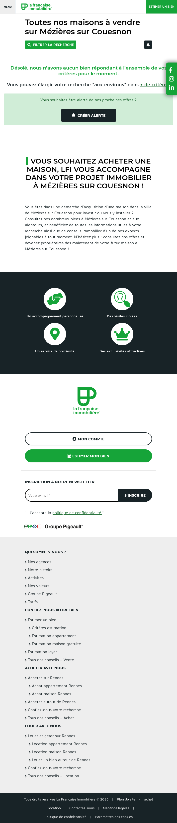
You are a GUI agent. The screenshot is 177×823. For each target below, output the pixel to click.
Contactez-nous (81, 808)
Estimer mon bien (88, 456)
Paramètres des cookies (114, 816)
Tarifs (33, 601)
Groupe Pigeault (42, 593)
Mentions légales (116, 808)
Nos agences (39, 561)
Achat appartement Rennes (57, 685)
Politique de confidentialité (65, 816)
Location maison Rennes (54, 751)
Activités (36, 577)
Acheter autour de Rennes (52, 701)
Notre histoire (40, 569)
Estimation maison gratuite (56, 643)
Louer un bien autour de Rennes (61, 759)
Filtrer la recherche (50, 45)
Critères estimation (49, 627)
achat (148, 799)
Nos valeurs (38, 585)
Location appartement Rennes (59, 743)
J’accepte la (66, 512)
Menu (8, 6)
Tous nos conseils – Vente (51, 659)
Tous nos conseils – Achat (51, 717)
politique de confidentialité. (77, 512)
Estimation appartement (54, 635)
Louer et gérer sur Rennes (51, 735)
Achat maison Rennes (51, 693)
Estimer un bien (162, 7)
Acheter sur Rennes (45, 677)
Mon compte (88, 439)
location (54, 808)
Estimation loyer (42, 651)
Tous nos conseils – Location (53, 775)
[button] (172, 70)
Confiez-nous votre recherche (54, 709)
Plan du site (126, 799)
